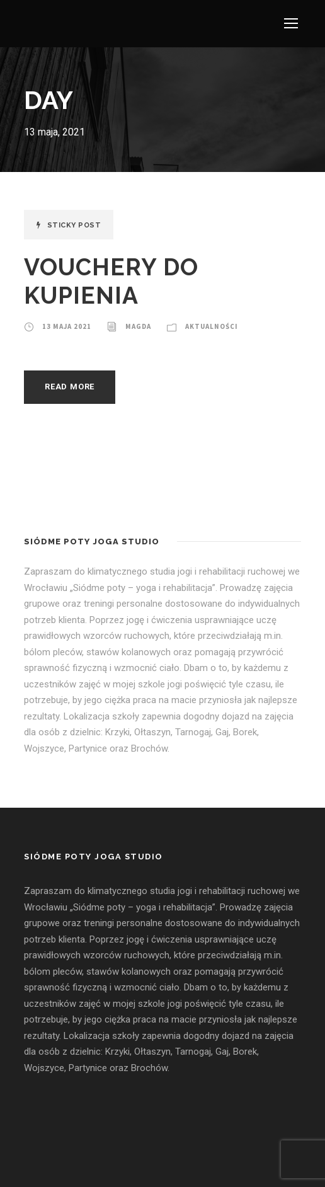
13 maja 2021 (66, 326)
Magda (138, 326)
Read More (69, 386)
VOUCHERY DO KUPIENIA (111, 281)
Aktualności (211, 326)
